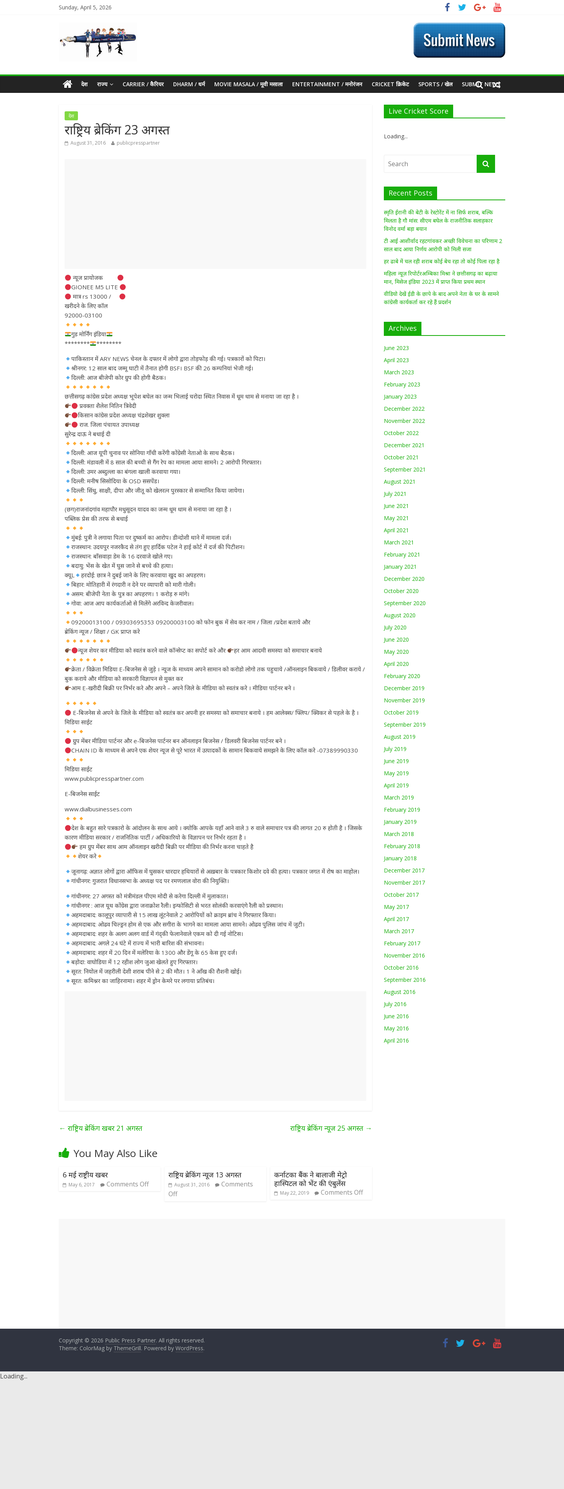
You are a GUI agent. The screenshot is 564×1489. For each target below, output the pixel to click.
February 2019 (402, 809)
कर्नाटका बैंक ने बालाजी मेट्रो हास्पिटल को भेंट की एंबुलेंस (310, 1179)
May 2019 (396, 773)
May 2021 (396, 518)
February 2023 (402, 384)
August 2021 (400, 481)
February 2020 (402, 676)
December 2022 (404, 408)
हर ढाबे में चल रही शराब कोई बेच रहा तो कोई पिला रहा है (441, 261)
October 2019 (401, 712)
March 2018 (399, 834)
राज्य (102, 84)
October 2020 (401, 591)
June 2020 (396, 639)
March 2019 (399, 797)
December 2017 (404, 870)
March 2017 (399, 931)
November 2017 (404, 882)
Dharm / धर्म (189, 84)
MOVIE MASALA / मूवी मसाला (248, 84)
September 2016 (405, 979)
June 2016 (396, 1016)
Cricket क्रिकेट (390, 84)
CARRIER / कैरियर (143, 84)
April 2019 (396, 785)
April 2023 (396, 360)
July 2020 (395, 627)
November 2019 (404, 700)
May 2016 (396, 1028)
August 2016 (400, 992)
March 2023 (399, 372)
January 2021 (400, 566)
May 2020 (396, 651)
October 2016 (401, 967)
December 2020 (404, 578)
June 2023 (396, 348)
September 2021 (405, 469)
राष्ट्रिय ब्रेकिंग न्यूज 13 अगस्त (204, 1174)
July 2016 (395, 1004)
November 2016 (404, 955)
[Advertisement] (215, 214)
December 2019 (404, 688)
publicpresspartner (138, 143)
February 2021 (402, 554)
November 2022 (404, 420)
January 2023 (400, 396)
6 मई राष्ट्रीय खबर (85, 1174)
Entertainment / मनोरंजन (327, 84)
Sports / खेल (435, 84)
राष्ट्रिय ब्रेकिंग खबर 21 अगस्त (100, 1128)
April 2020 (396, 663)
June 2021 (396, 506)
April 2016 (396, 1040)
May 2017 (396, 906)
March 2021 (399, 542)
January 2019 (400, 821)
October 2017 (401, 894)
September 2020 (405, 603)
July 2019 (395, 749)
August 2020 (400, 615)
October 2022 (401, 433)
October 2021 (401, 457)
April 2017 (396, 919)
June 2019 (396, 761)
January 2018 (400, 858)
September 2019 (405, 724)
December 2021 (404, 445)
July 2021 (395, 493)
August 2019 (400, 736)
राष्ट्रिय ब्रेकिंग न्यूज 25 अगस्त (331, 1128)
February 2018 (402, 846)
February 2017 (402, 943)
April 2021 (396, 530)
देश (84, 84)
